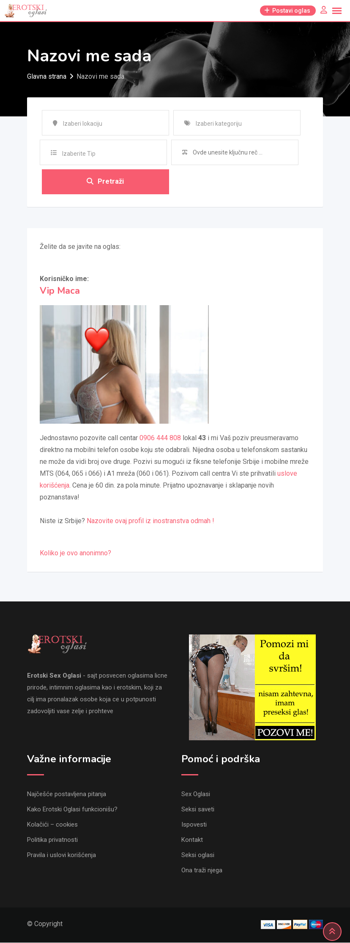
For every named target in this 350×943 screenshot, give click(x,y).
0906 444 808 (160, 438)
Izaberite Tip (79, 153)
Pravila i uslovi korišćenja (61, 855)
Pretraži (105, 182)
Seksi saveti (197, 809)
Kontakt (192, 840)
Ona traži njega (201, 870)
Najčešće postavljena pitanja (66, 794)
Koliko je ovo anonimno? (75, 553)
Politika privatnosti (52, 840)
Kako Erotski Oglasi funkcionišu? (72, 809)
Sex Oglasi (195, 794)
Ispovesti (194, 825)
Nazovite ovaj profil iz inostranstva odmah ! (150, 521)
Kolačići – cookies (52, 825)
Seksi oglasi (197, 855)
